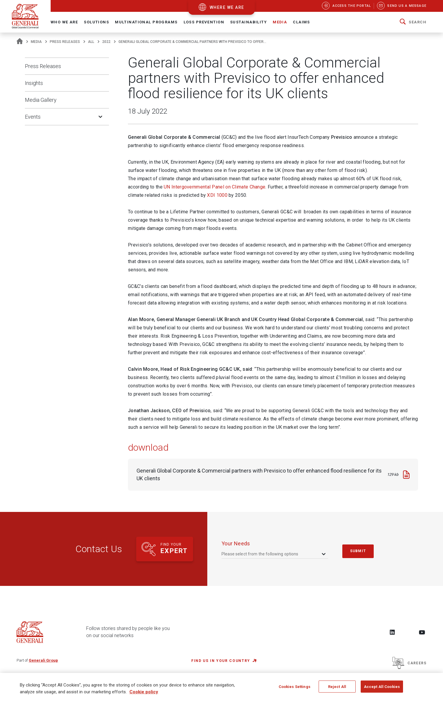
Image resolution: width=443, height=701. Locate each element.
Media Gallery (41, 100)
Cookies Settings (294, 689)
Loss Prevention (204, 22)
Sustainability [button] (248, 22)
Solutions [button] (96, 22)
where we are (227, 7)
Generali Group (43, 660)
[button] (413, 22)
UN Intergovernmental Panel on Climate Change (214, 187)
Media (36, 42)
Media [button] (280, 22)
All (91, 42)
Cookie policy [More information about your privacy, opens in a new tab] (143, 694)
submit (358, 551)
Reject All (337, 689)
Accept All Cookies (382, 689)
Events (33, 117)
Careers (409, 663)
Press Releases (65, 42)
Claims (301, 22)
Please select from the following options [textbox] (260, 554)
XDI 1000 (217, 195)
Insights (34, 83)
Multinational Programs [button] (146, 22)
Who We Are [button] (64, 22)
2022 (106, 42)
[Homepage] (20, 41)
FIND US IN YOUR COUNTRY (220, 661)
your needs (236, 543)
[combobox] (274, 554)
